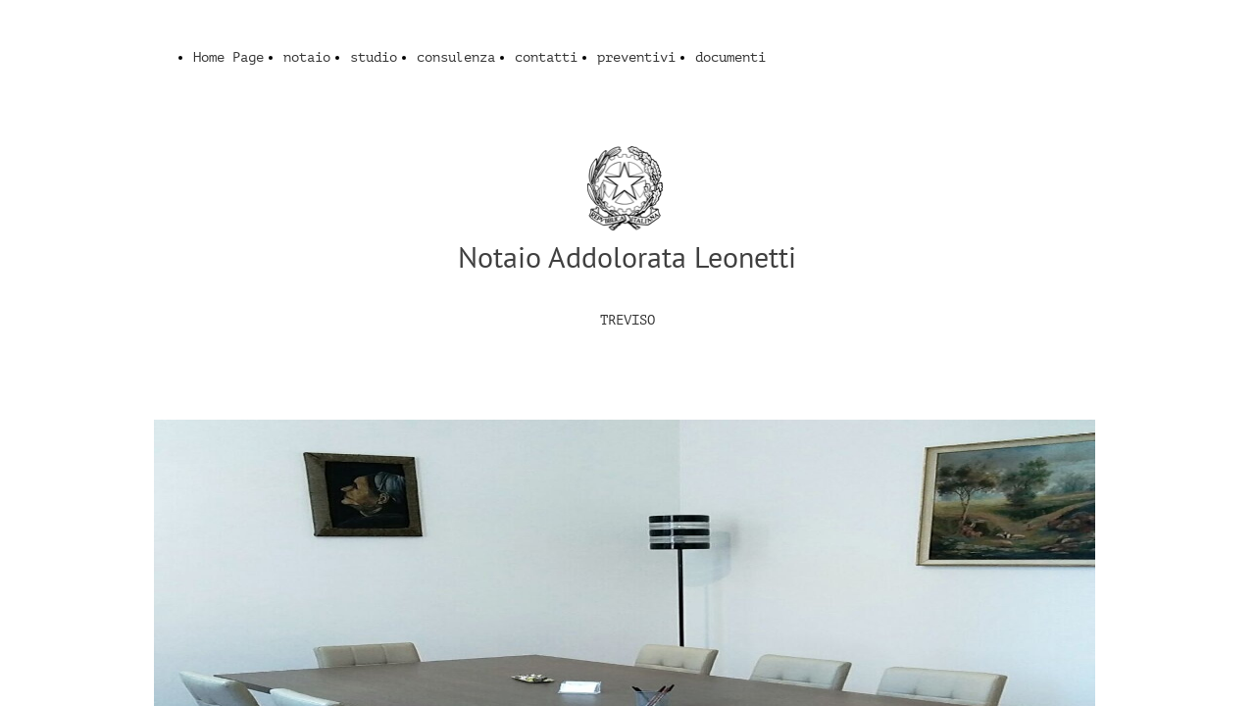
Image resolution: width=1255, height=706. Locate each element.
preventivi (636, 57)
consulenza (456, 57)
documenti (730, 57)
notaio (306, 57)
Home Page (228, 57)
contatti (546, 57)
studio (373, 57)
